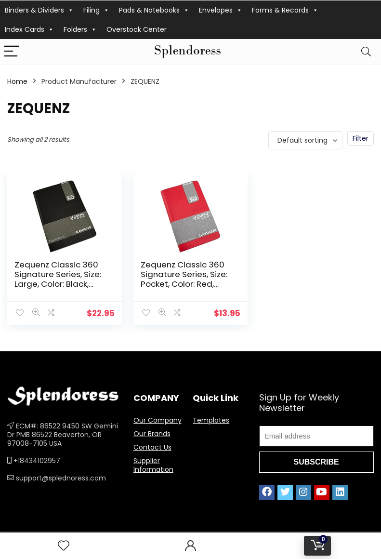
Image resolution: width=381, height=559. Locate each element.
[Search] (366, 52)
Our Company (157, 420)
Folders (80, 29)
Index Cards (29, 29)
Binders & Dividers (39, 10)
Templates (211, 420)
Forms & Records (285, 10)
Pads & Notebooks (154, 10)
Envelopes (220, 10)
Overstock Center (136, 29)
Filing (96, 10)
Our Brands (152, 434)
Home (17, 81)
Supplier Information (153, 465)
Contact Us (152, 447)
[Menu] (11, 52)
